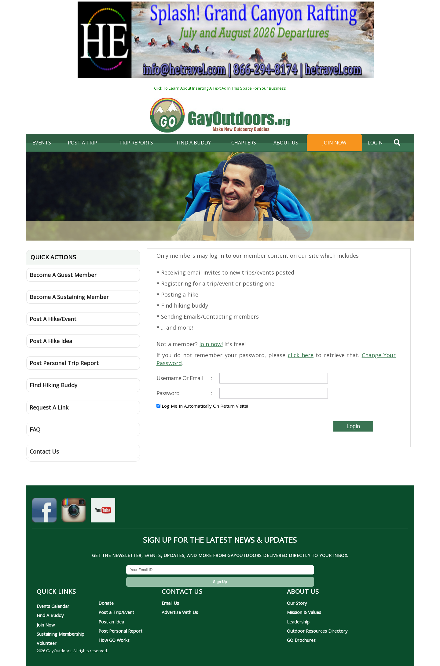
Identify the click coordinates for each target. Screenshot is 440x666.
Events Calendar (53, 606)
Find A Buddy (50, 615)
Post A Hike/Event (53, 319)
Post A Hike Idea (51, 341)
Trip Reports (136, 142)
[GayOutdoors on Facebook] (44, 511)
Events (41, 142)
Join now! (211, 344)
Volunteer (47, 643)
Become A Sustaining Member (69, 297)
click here (301, 355)
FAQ (35, 429)
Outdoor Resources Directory (317, 631)
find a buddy (194, 142)
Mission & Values (304, 612)
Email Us (170, 603)
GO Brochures (301, 640)
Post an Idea (111, 622)
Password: (184, 393)
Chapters (243, 142)
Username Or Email (184, 378)
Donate (106, 603)
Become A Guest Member (63, 275)
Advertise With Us (180, 612)
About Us (285, 142)
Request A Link (49, 407)
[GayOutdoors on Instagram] (73, 511)
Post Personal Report (120, 631)
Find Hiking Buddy (53, 385)
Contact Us (44, 451)
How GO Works (114, 640)
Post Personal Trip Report (64, 363)
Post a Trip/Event (116, 612)
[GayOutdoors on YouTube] (103, 511)
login (375, 142)
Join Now (334, 142)
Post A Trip (82, 142)
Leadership (298, 622)
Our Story (297, 603)
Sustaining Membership (60, 634)
